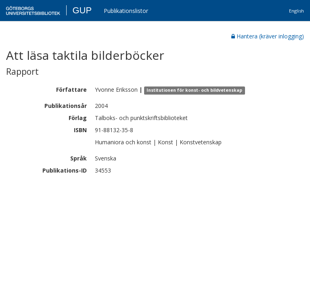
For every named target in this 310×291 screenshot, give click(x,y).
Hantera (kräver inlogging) (267, 36)
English (296, 11)
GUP (82, 10)
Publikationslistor (126, 11)
